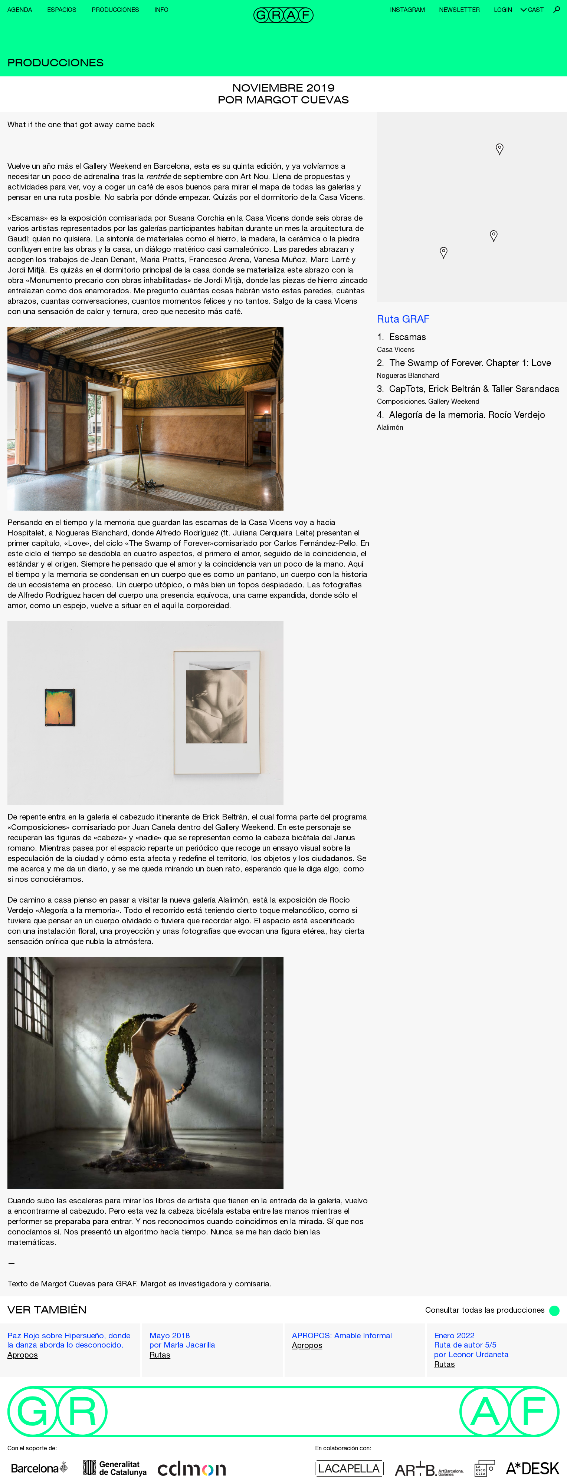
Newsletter (459, 9)
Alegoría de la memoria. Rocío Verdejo (467, 414)
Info (161, 9)
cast (536, 9)
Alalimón (390, 427)
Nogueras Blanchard (408, 375)
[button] (500, 149)
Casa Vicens (395, 349)
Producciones (115, 9)
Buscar (556, 9)
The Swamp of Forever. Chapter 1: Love (470, 362)
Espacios (61, 9)
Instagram (407, 9)
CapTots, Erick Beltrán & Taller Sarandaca (474, 388)
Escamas (407, 337)
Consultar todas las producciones (485, 1309)
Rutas (160, 1354)
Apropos (22, 1354)
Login (503, 9)
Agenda (19, 9)
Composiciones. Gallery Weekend (428, 401)
